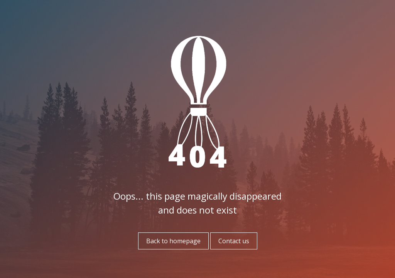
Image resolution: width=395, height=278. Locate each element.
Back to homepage (173, 241)
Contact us (233, 241)
